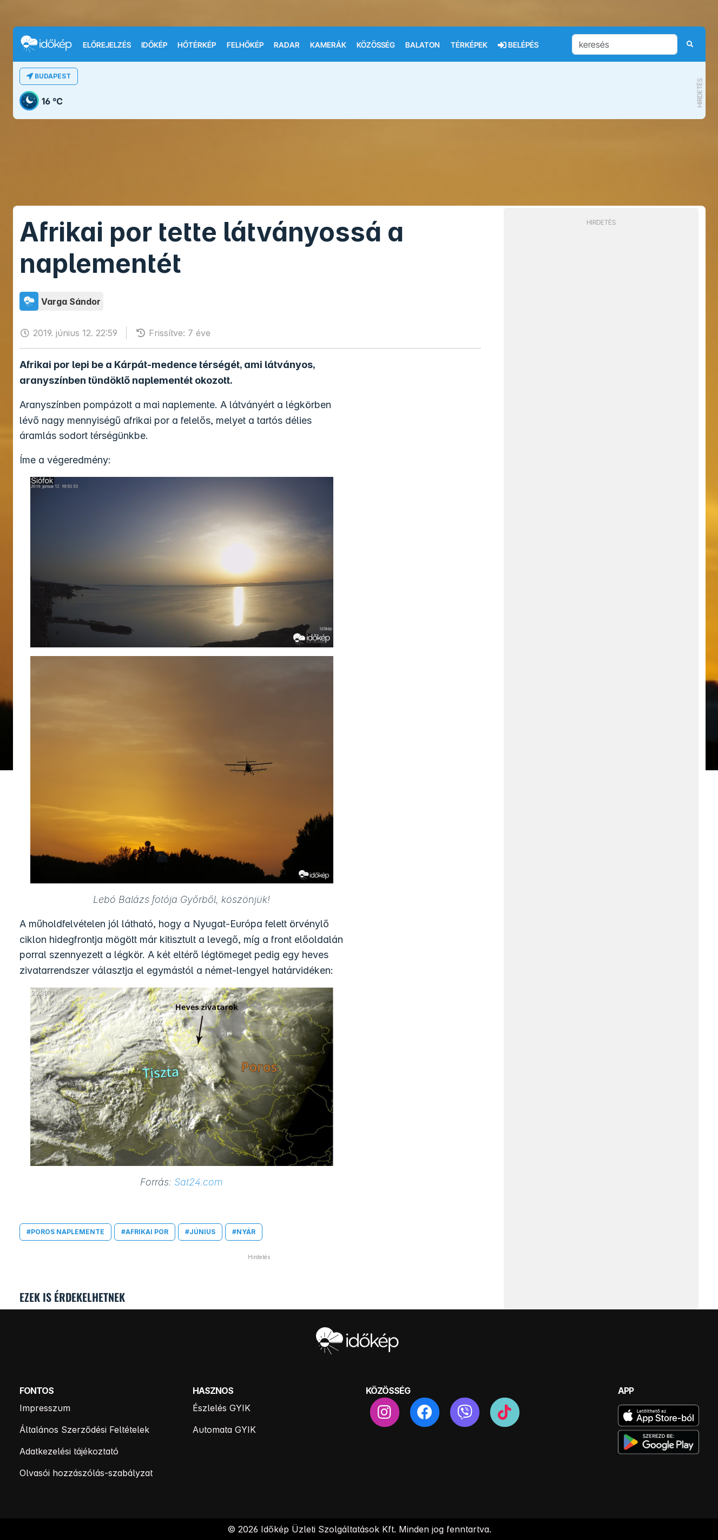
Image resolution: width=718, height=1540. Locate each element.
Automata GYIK (224, 1429)
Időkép (154, 45)
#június (200, 1232)
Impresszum (44, 1408)
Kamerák (328, 45)
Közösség (376, 45)
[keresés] (624, 44)
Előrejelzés (107, 45)
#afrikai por (144, 1232)
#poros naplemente (65, 1232)
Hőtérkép (196, 45)
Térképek (469, 45)
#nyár (243, 1232)
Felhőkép (245, 45)
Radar (287, 45)
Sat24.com (198, 1182)
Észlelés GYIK (222, 1408)
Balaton (422, 45)
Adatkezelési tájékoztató (68, 1451)
